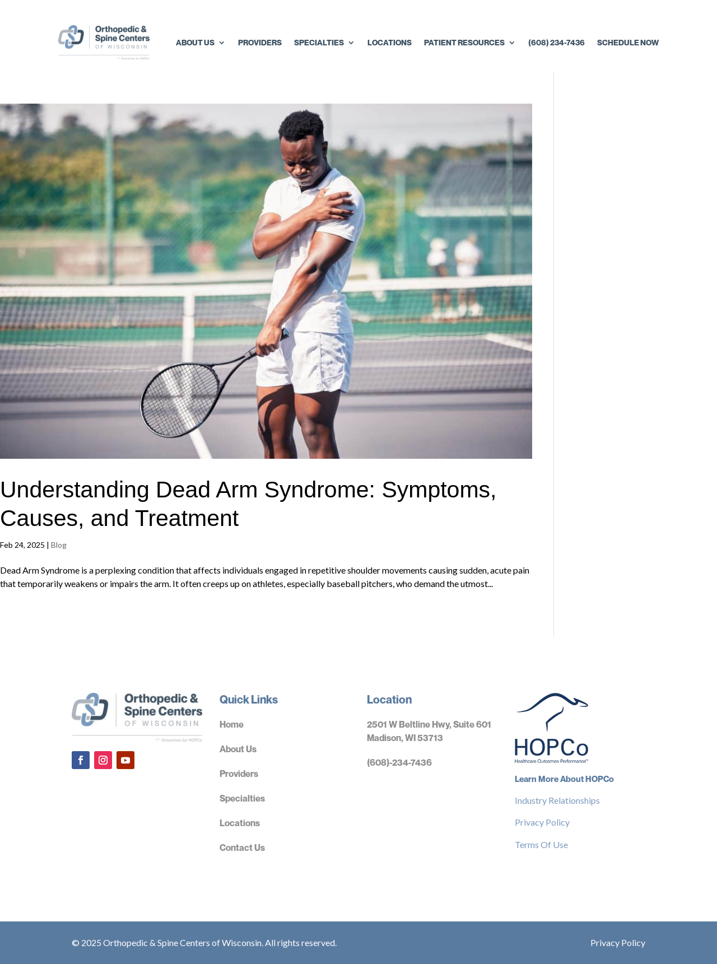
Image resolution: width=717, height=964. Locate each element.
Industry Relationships (557, 800)
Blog (59, 544)
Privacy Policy (542, 822)
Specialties (319, 42)
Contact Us (242, 847)
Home (232, 724)
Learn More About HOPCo (564, 779)
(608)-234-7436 (399, 762)
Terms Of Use (541, 844)
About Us (195, 42)
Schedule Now (628, 42)
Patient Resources (464, 42)
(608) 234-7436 (556, 42)
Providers (260, 42)
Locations (389, 42)
